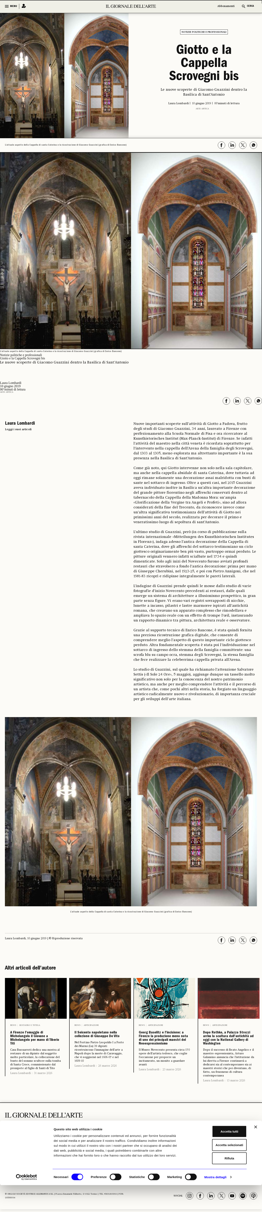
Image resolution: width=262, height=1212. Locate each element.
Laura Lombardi (20, 1087)
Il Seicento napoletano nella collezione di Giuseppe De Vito (95, 1041)
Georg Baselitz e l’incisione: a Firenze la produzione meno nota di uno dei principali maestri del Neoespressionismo (164, 1051)
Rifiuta (217, 1185)
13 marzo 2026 (236, 1107)
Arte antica (202, 107)
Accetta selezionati (217, 1172)
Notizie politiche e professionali (204, 32)
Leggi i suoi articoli (18, 427)
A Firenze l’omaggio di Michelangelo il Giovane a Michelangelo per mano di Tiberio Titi (34, 1044)
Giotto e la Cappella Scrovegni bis (204, 63)
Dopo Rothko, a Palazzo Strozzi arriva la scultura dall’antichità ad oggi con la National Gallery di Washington (228, 1051)
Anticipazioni (91, 1024)
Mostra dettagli (215, 1204)
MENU (13, 6)
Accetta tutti (217, 1158)
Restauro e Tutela (29, 1024)
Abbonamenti (226, 6)
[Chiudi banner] (255, 1153)
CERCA (250, 6)
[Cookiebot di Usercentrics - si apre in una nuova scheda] (26, 1204)
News (13, 1024)
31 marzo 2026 (43, 1087)
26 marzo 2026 (107, 1081)
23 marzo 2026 (172, 1096)
